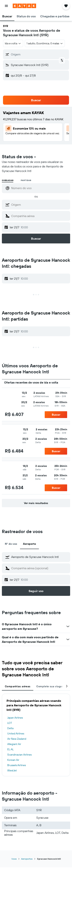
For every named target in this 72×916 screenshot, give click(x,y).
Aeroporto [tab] (29, 543)
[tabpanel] (36, 735)
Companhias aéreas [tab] (17, 686)
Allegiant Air (14, 744)
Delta (10, 728)
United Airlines (15, 733)
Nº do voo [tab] (11, 543)
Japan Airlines (15, 717)
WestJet (12, 770)
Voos (14, 858)
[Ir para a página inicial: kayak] (24, 6)
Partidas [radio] (26, 180)
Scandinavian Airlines (19, 754)
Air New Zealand (16, 738)
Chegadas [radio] (7, 180)
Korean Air (13, 760)
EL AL (10, 749)
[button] (6, 6)
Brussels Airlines (16, 765)
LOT (9, 723)
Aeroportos (27, 858)
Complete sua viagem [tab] (50, 686)
